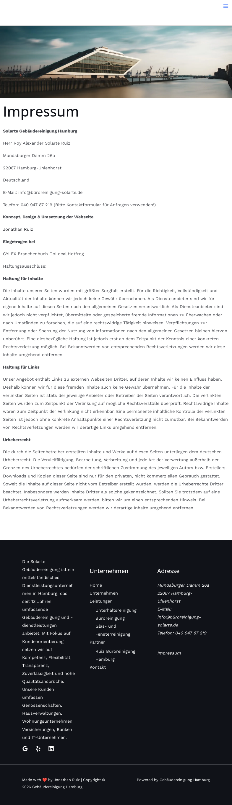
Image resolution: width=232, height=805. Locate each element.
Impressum (169, 653)
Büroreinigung (110, 618)
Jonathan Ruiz (18, 229)
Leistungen (101, 601)
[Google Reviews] (25, 749)
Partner (97, 642)
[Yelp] (38, 749)
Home (96, 585)
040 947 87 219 (190, 633)
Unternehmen (104, 593)
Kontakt (98, 667)
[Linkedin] (51, 749)
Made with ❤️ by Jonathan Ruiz (51, 780)
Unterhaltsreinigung (116, 610)
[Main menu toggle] (226, 6)
